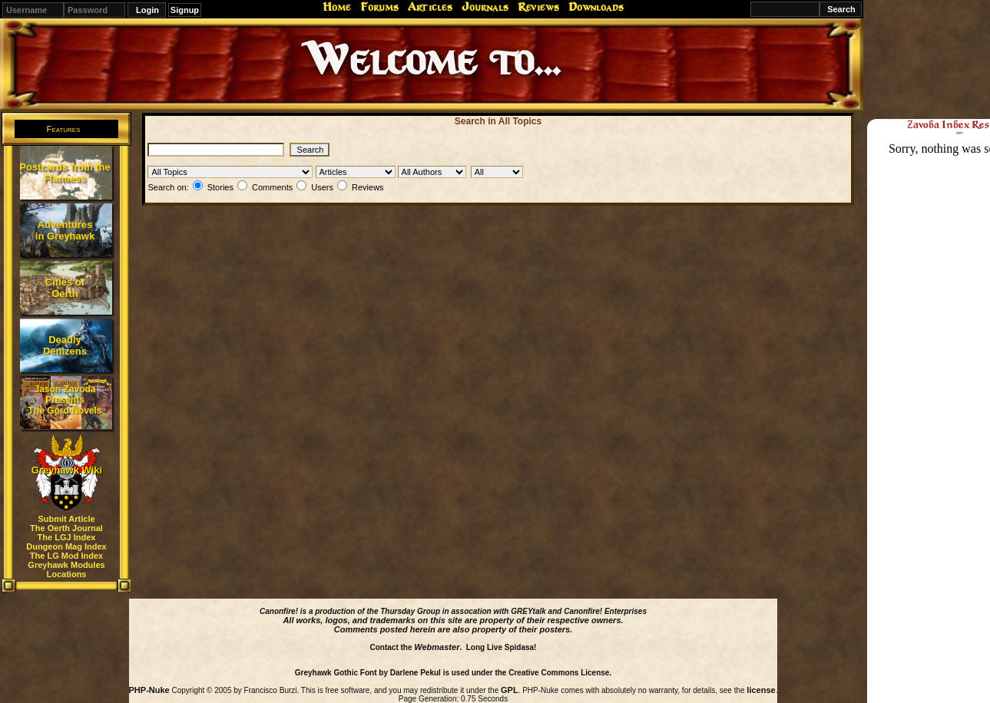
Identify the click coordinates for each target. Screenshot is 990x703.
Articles (430, 7)
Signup (185, 10)
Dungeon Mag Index (66, 546)
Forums (379, 7)
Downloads (596, 7)
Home (337, 7)
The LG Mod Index (66, 555)
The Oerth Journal (66, 528)
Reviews (538, 7)
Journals (485, 7)
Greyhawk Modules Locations (66, 569)
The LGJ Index (67, 537)
